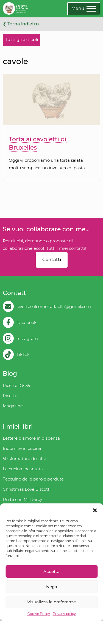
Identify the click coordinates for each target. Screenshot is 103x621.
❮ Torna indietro (21, 23)
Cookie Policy (38, 614)
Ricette (10, 395)
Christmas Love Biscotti (27, 489)
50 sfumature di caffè (24, 458)
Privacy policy (64, 614)
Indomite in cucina (22, 448)
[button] (95, 510)
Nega (51, 586)
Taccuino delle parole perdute (33, 479)
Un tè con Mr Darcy (22, 499)
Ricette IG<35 (16, 385)
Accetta (51, 571)
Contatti (51, 259)
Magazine (13, 405)
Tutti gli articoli (21, 39)
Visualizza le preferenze (51, 601)
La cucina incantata (23, 468)
